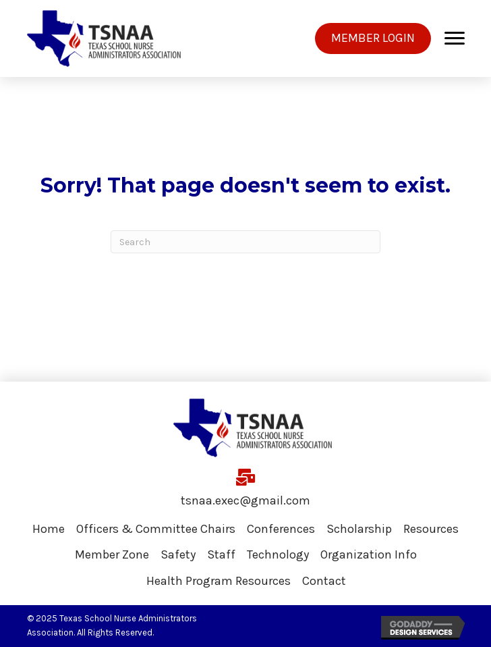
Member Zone (112, 554)
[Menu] (454, 38)
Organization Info (368, 554)
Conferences (281, 528)
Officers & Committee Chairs (155, 528)
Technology (278, 554)
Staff (221, 554)
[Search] (245, 241)
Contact (324, 580)
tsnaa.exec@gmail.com (245, 500)
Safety (178, 554)
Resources (431, 528)
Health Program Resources (218, 580)
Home (48, 528)
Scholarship (359, 528)
